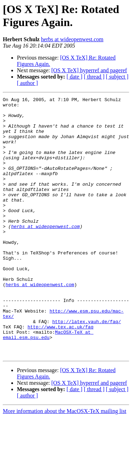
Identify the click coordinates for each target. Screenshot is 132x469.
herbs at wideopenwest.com (72, 39)
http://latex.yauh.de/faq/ (86, 367)
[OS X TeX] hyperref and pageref (89, 70)
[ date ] (74, 77)
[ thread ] (94, 77)
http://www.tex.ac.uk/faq (60, 373)
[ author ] (27, 83)
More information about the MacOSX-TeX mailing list (64, 463)
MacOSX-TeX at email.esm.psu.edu (48, 382)
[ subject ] (117, 77)
